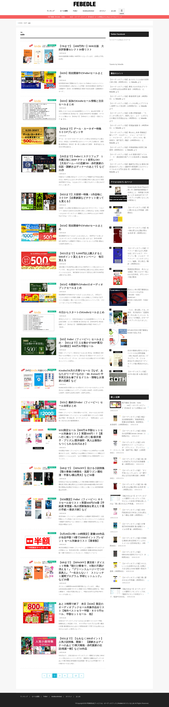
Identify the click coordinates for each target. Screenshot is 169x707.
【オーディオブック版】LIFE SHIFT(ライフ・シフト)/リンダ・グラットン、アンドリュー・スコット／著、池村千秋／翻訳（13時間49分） (127, 447)
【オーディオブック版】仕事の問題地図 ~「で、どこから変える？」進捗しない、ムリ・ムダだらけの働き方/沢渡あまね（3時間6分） (128, 115)
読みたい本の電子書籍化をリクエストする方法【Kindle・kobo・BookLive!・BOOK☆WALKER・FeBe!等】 (138, 296)
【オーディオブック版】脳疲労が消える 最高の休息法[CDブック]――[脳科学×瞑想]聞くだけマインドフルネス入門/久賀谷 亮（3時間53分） (129, 166)
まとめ (113, 11)
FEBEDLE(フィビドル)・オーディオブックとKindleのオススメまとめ (110, 703)
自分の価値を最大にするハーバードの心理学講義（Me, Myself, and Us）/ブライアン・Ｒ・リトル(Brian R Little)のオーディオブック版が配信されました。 (138, 358)
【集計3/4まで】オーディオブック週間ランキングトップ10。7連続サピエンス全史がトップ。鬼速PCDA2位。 (128, 593)
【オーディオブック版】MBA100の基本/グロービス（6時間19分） (128, 554)
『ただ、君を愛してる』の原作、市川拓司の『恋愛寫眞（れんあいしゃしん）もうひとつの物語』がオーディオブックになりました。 (138, 315)
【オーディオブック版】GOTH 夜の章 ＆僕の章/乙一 (138, 374)
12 (76, 676)
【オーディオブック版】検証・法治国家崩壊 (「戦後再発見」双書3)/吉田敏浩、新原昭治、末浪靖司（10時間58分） (128, 421)
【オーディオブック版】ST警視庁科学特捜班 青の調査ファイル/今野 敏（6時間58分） (127, 528)
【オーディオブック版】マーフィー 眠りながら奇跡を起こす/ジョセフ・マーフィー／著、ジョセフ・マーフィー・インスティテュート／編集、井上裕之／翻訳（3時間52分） (138, 256)
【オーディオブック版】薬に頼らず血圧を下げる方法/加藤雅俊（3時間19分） (128, 461)
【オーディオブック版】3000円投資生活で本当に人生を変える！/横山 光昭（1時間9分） (128, 514)
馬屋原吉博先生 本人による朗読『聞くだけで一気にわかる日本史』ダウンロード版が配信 (138, 273)
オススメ (103, 11)
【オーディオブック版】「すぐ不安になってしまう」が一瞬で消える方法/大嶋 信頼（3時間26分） (128, 474)
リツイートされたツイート (120, 40)
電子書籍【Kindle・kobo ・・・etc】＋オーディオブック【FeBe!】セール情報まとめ (128, 406)
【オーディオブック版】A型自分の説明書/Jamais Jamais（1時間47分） (128, 433)
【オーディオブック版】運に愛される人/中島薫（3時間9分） (138, 210)
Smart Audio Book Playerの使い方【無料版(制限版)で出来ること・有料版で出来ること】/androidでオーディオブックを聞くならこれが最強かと (138, 193)
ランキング (50, 11)
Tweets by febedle (116, 64)
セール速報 (64, 11)
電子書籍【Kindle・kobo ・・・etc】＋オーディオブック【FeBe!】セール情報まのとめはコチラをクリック (85, 17)
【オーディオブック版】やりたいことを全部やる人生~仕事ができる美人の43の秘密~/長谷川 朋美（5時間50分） (128, 567)
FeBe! (75, 11)
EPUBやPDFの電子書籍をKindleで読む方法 (138, 331)
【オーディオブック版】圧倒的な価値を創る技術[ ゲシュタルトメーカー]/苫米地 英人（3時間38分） (128, 542)
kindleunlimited (88, 11)
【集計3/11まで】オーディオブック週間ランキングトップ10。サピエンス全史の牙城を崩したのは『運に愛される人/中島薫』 (128, 500)
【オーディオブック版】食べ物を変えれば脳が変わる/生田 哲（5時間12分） (138, 230)
